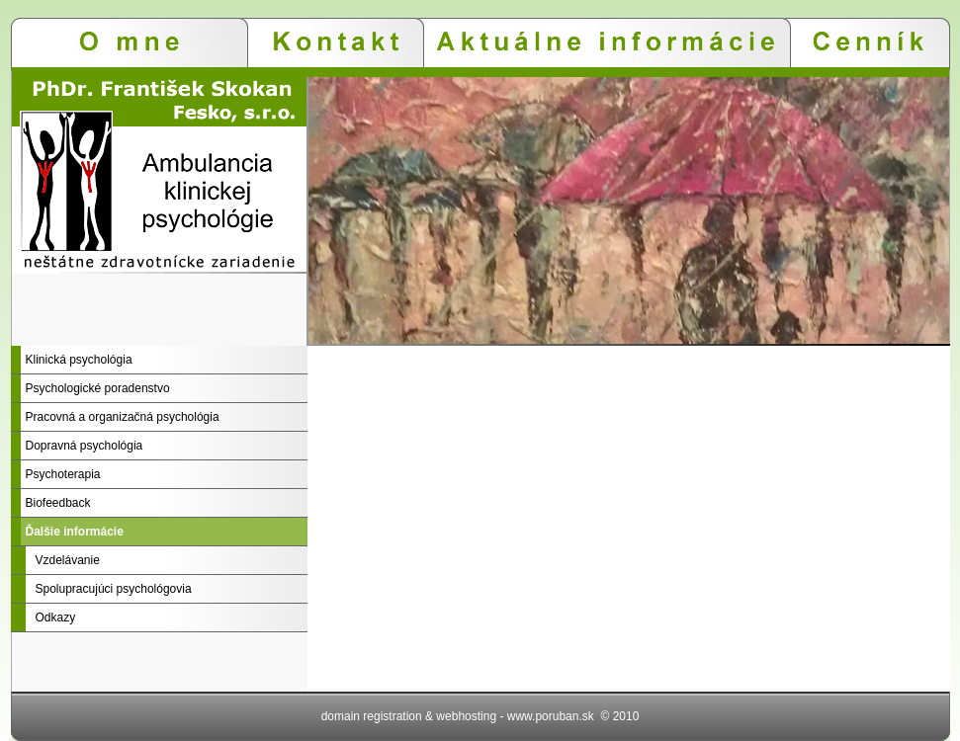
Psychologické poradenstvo (98, 388)
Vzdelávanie (68, 560)
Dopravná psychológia (84, 446)
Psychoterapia (63, 474)
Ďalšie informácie (75, 531)
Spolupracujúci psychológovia (114, 589)
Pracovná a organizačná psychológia (122, 417)
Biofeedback (58, 503)
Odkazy (56, 617)
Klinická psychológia (79, 360)
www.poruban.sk (550, 716)
